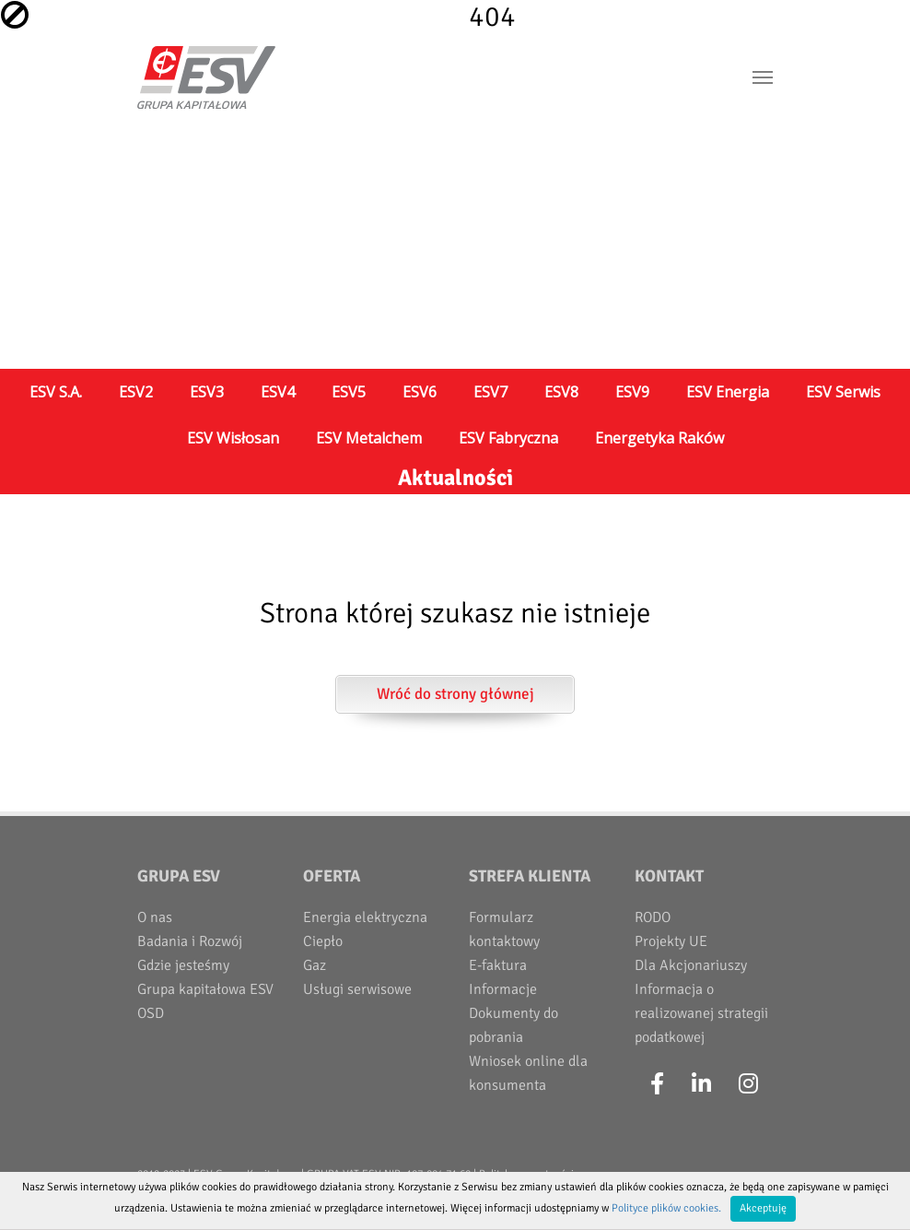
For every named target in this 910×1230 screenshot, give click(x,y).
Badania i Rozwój (189, 941)
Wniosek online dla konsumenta (528, 1073)
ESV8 (561, 392)
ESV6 (419, 392)
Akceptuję (763, 1208)
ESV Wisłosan (233, 438)
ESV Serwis (843, 392)
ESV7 (490, 392)
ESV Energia (727, 392)
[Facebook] (657, 1084)
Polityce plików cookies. (666, 1208)
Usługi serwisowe (357, 989)
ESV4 (278, 392)
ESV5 (349, 392)
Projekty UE (671, 941)
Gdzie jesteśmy (183, 965)
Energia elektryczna (365, 917)
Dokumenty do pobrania (513, 1025)
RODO (653, 917)
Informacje (503, 989)
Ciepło (323, 941)
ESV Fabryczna (508, 438)
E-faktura (498, 965)
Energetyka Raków (659, 438)
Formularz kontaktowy (504, 929)
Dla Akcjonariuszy (691, 965)
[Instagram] (748, 1084)
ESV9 (632, 392)
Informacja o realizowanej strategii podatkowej (701, 1013)
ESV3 (207, 392)
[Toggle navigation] (762, 77)
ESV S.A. (55, 392)
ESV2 (136, 392)
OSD (150, 1013)
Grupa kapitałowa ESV (205, 989)
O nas (154, 917)
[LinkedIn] (701, 1084)
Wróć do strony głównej (455, 694)
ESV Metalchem (369, 438)
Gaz (314, 965)
